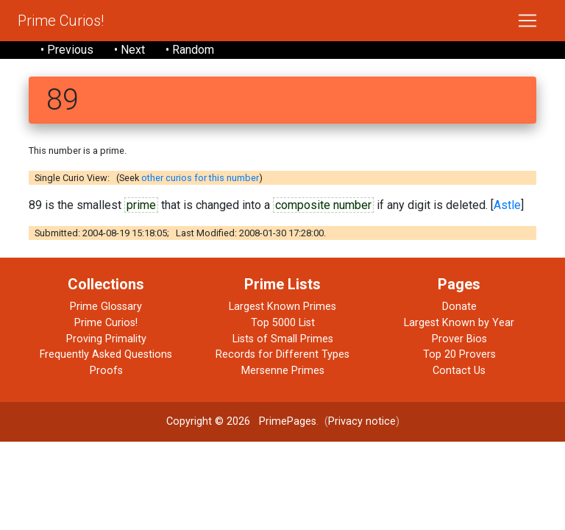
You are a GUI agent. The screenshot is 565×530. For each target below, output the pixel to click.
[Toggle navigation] (527, 21)
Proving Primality (106, 339)
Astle (507, 205)
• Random (190, 50)
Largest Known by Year (459, 323)
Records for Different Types (282, 354)
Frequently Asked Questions (106, 354)
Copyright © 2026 (208, 421)
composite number (323, 205)
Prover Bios (459, 339)
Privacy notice (362, 421)
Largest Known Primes (282, 306)
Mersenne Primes (282, 370)
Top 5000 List (283, 323)
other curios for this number (200, 177)
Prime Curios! (61, 20)
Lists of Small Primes (282, 339)
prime (141, 205)
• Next (129, 50)
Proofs (106, 370)
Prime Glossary (106, 306)
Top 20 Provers (459, 354)
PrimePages (287, 421)
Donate (459, 306)
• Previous (66, 50)
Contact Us (459, 370)
